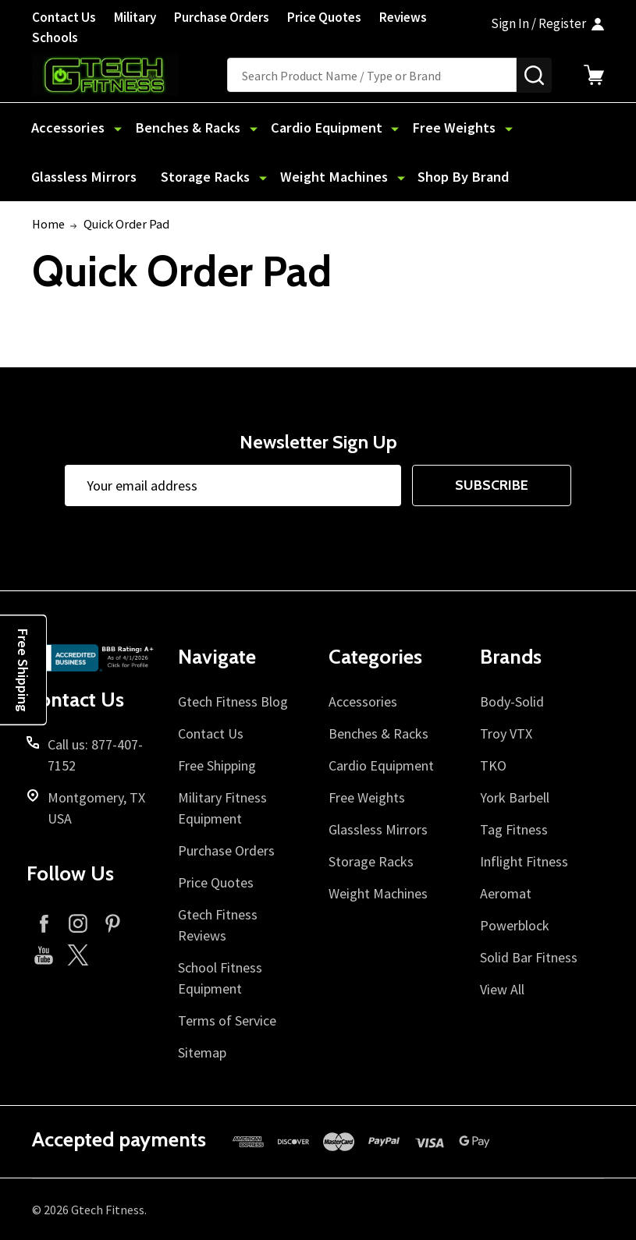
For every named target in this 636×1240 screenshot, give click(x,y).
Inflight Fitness (524, 861)
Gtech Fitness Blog (233, 701)
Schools (55, 37)
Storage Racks (75, 177)
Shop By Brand (319, 177)
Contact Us (64, 17)
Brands (511, 657)
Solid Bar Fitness (528, 957)
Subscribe (491, 485)
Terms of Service (227, 1020)
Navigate (217, 657)
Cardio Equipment (314, 127)
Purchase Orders (221, 17)
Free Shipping (217, 765)
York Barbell (514, 797)
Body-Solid (512, 701)
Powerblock (514, 925)
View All (502, 989)
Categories (375, 657)
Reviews (403, 17)
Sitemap (202, 1052)
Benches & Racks (182, 127)
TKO (493, 765)
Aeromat (505, 893)
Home (48, 224)
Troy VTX (506, 733)
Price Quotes (324, 17)
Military (135, 17)
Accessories (68, 127)
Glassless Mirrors (551, 127)
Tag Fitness (514, 829)
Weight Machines (197, 177)
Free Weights (434, 127)
